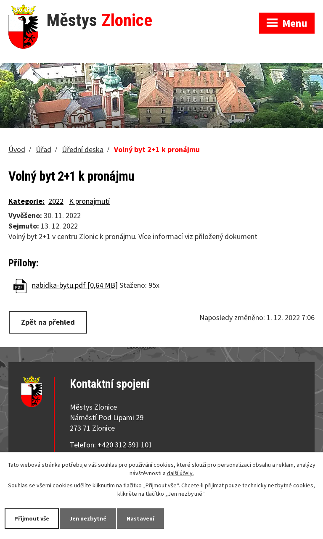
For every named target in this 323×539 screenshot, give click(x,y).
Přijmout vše (31, 518)
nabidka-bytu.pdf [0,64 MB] (75, 285)
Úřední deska (82, 149)
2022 (56, 201)
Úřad (43, 149)
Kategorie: (26, 201)
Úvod (16, 149)
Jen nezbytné (87, 518)
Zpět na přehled (48, 322)
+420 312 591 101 (125, 445)
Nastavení (140, 518)
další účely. (180, 473)
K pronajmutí (89, 201)
